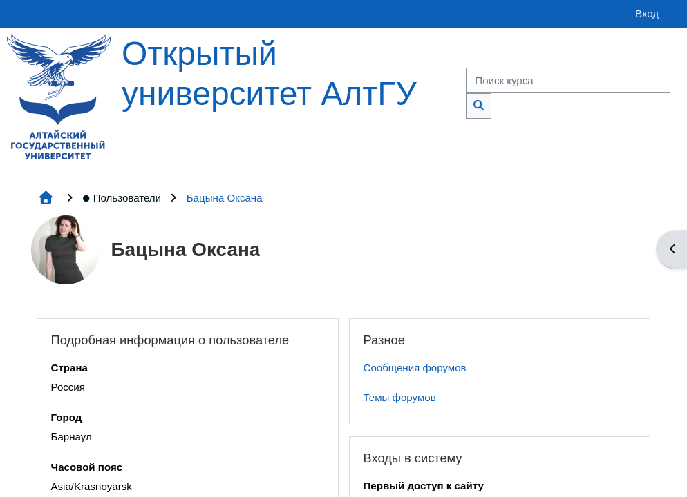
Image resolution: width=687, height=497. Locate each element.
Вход (647, 13)
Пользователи (121, 198)
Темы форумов (400, 397)
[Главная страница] (59, 95)
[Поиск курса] (568, 80)
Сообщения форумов (415, 367)
